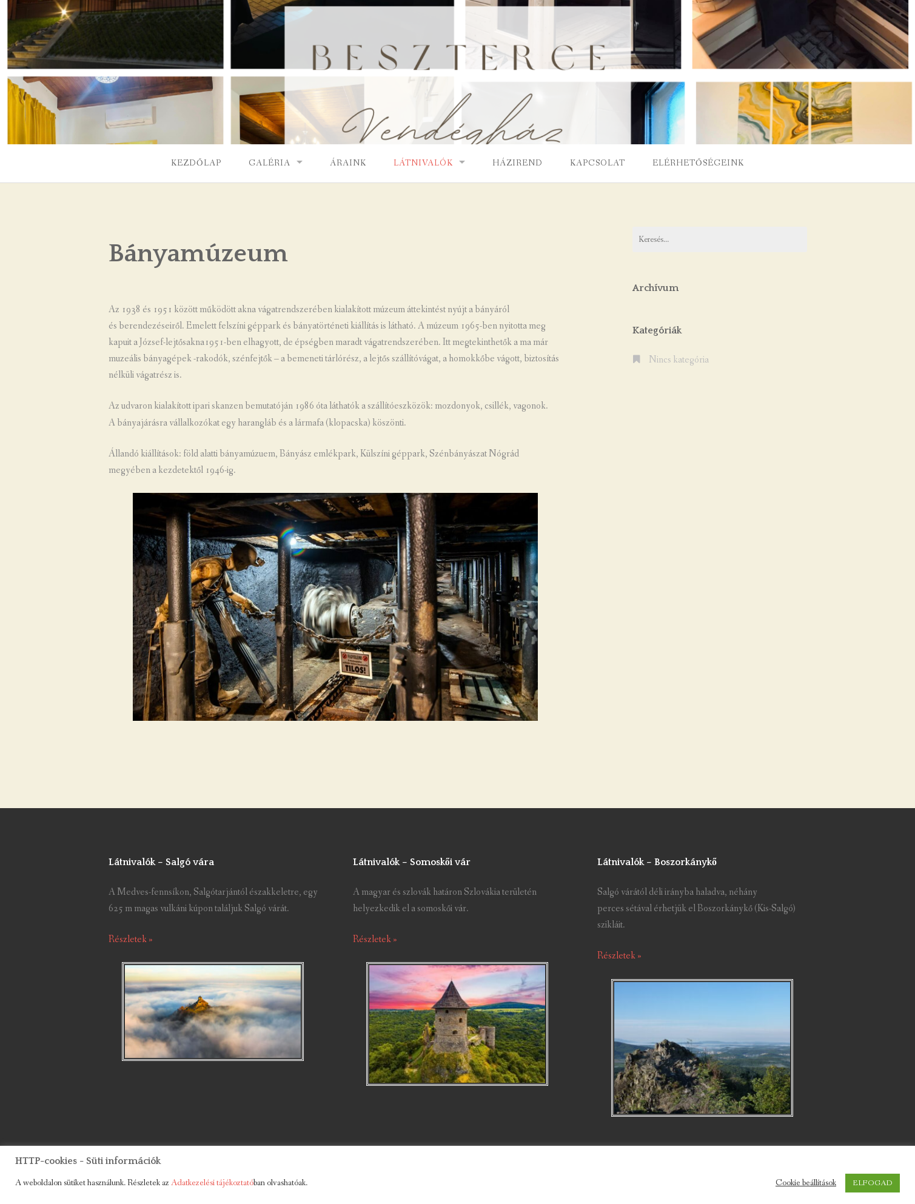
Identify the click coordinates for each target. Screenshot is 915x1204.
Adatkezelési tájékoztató (212, 1183)
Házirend (517, 163)
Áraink (348, 163)
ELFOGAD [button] (873, 1183)
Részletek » (131, 939)
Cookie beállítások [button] (806, 1183)
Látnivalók (423, 163)
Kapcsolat (597, 163)
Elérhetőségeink (698, 163)
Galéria (269, 163)
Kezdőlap (196, 163)
